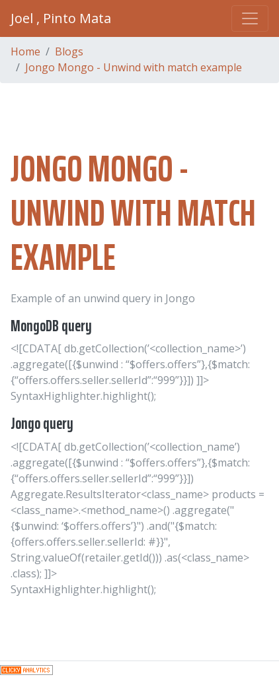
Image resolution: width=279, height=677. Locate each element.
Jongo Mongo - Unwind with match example (133, 67)
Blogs (69, 51)
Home (25, 51)
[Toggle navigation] (249, 18)
